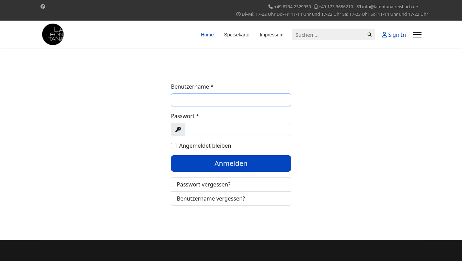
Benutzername (192, 86)
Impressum (272, 34)
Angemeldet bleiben (205, 145)
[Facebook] (43, 6)
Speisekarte (237, 34)
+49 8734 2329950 (292, 7)
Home (207, 34)
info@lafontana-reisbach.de (390, 7)
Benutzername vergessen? (211, 198)
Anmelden (231, 163)
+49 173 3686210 (336, 7)
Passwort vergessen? (203, 184)
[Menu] (417, 34)
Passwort (185, 116)
